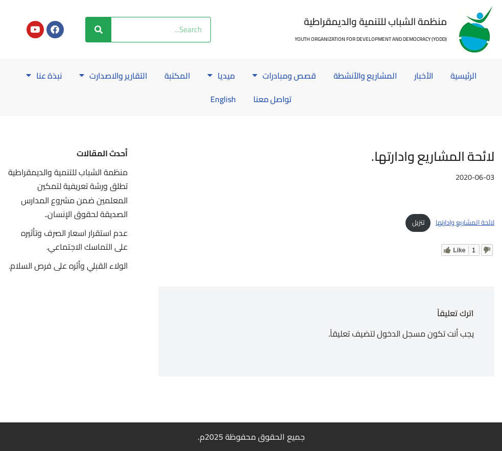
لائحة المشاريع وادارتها (465, 222)
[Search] (98, 29)
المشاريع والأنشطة (366, 75)
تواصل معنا (272, 99)
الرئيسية (467, 75)
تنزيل (418, 222)
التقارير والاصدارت (111, 75)
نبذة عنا (40, 75)
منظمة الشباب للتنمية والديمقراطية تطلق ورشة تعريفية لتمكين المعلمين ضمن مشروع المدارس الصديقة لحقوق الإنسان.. (68, 193)
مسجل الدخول (401, 333)
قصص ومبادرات (284, 75)
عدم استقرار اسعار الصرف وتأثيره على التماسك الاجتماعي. (74, 239)
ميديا (220, 75)
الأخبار (427, 75)
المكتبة (176, 75)
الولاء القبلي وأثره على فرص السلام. (68, 265)
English (222, 99)
